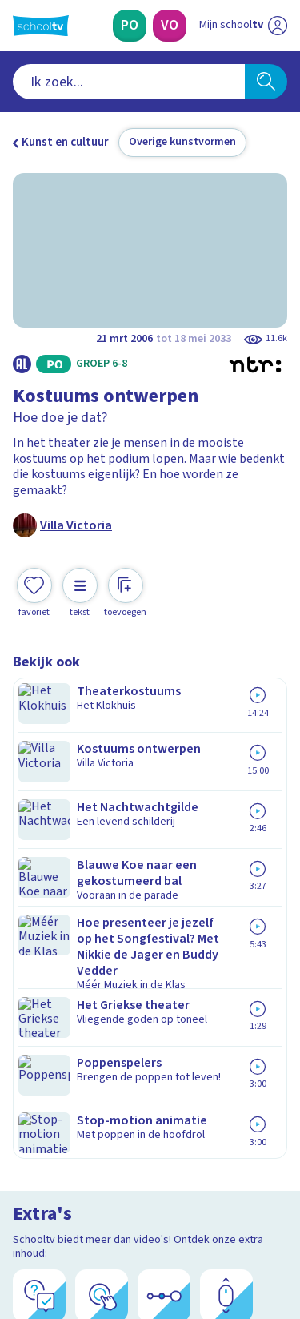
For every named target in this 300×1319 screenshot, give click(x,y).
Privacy (37, 934)
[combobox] (129, 81)
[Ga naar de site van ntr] (227, 1244)
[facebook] (20, 1210)
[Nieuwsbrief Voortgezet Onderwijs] (150, 1098)
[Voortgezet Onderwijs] (169, 26)
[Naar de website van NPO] (277, 25)
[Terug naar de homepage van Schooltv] (41, 25)
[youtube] (126, 1210)
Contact (39, 870)
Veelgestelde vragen (77, 892)
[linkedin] (91, 1210)
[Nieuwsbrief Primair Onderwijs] (150, 1053)
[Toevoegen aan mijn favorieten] (34, 590)
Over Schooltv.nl (66, 913)
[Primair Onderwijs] (129, 26)
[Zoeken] (266, 81)
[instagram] (56, 1210)
